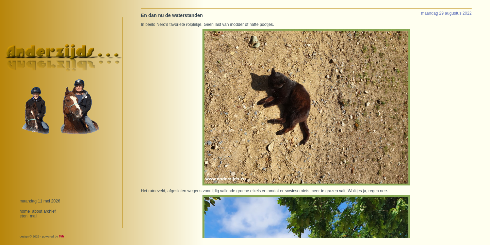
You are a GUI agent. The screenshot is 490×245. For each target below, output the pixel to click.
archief (50, 211)
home (25, 211)
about (37, 211)
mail (33, 216)
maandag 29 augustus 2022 (446, 13)
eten (24, 216)
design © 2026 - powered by (42, 236)
